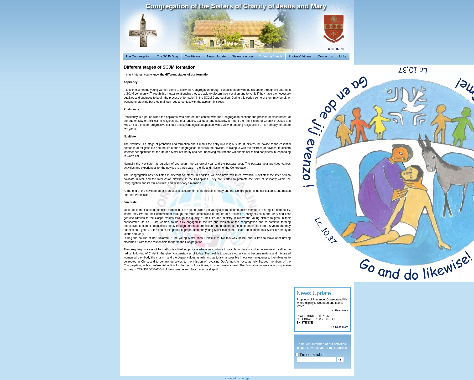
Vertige (244, 378)
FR (328, 49)
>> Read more (339, 310)
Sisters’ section (242, 56)
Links (342, 56)
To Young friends (270, 56)
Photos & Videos (300, 56)
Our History (193, 56)
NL (337, 49)
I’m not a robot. (310, 355)
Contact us (325, 56)
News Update (216, 56)
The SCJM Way (168, 56)
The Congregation (138, 56)
